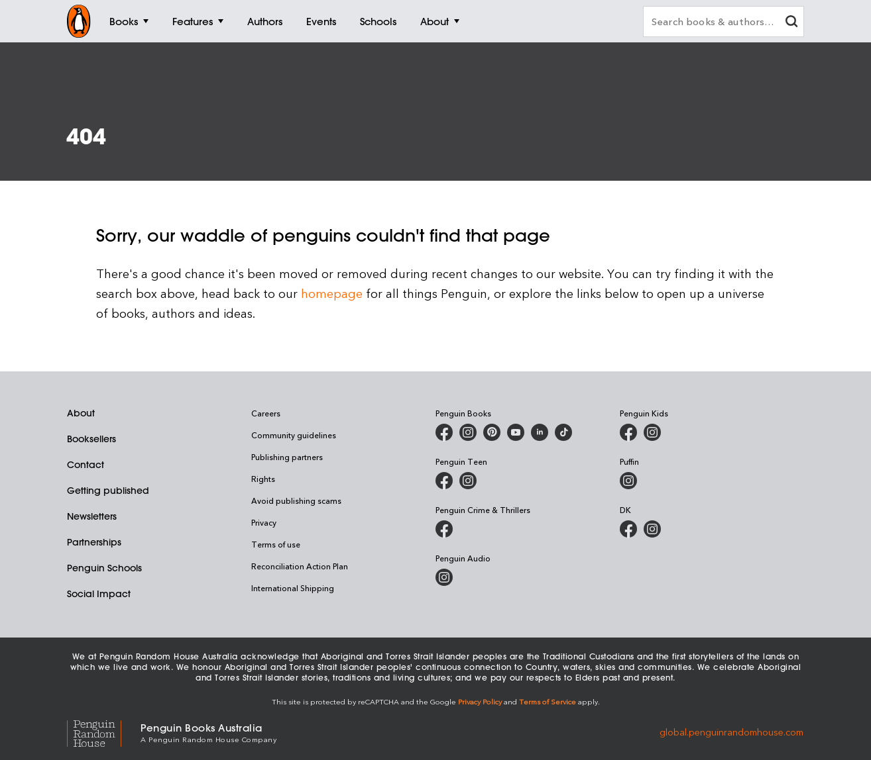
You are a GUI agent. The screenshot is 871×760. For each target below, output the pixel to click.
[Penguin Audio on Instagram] (444, 577)
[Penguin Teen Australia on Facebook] (444, 480)
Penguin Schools (104, 568)
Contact (85, 465)
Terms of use (275, 544)
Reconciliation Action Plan (299, 566)
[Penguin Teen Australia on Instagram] (468, 480)
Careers (265, 413)
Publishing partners (287, 457)
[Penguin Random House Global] (104, 731)
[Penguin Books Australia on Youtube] (515, 432)
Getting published (108, 491)
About (81, 413)
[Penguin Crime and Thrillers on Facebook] (444, 529)
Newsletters (92, 516)
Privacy (263, 522)
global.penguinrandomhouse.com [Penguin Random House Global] (731, 732)
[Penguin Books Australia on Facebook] (444, 432)
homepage (332, 293)
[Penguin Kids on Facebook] (628, 432)
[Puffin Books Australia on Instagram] (628, 480)
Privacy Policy (480, 701)
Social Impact (99, 594)
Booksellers (91, 439)
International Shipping (292, 588)
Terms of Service (547, 701)
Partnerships (94, 542)
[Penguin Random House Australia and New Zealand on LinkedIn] (539, 432)
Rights (263, 479)
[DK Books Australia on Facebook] (628, 529)
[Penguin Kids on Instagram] (652, 432)
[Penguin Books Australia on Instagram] (468, 432)
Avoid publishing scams (296, 500)
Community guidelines (293, 435)
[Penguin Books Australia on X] (491, 432)
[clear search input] (791, 22)
